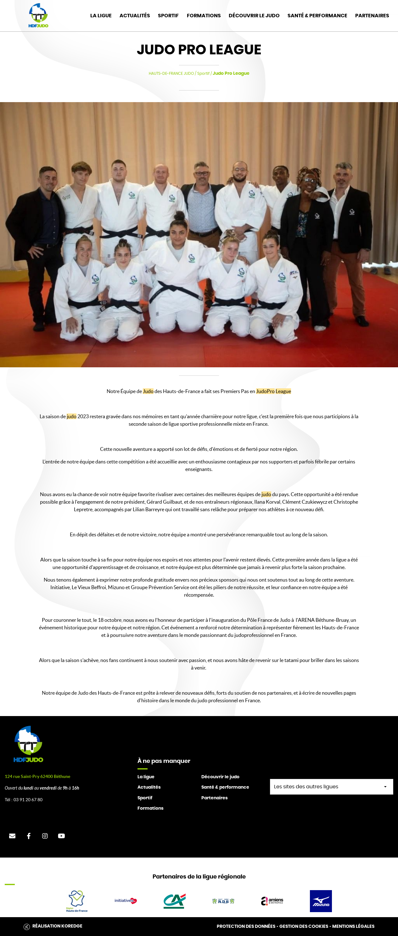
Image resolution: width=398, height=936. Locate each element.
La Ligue (101, 15)
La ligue (145, 777)
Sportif (168, 15)
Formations (204, 15)
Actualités (135, 15)
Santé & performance (225, 787)
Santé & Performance (317, 15)
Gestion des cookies (303, 926)
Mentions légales (353, 926)
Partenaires (372, 15)
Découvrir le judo (254, 15)
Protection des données (246, 926)
